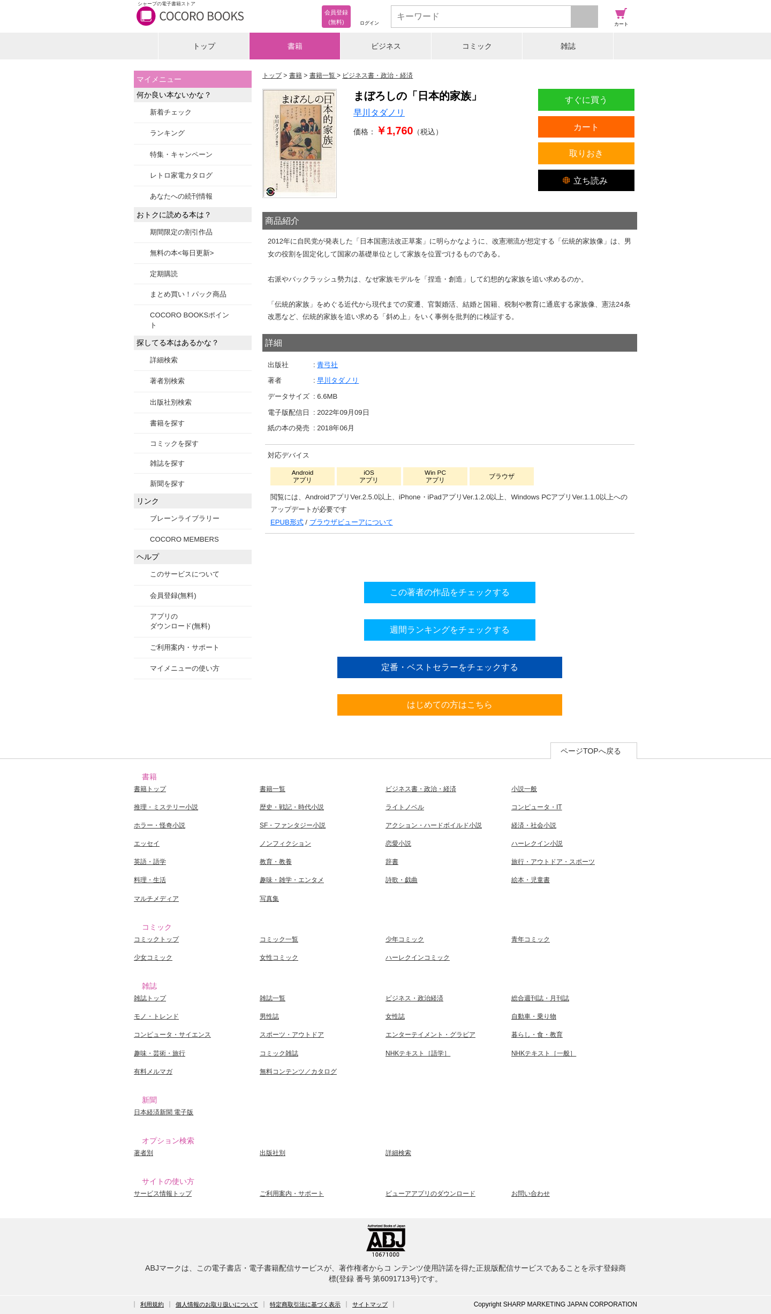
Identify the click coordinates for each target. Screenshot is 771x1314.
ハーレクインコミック (418, 957)
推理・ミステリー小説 (166, 807)
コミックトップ (156, 939)
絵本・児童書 (530, 880)
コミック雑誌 (279, 1053)
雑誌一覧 (272, 998)
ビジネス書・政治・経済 (421, 789)
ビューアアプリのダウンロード (430, 1193)
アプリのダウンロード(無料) (180, 621)
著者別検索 (167, 381)
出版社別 (272, 1153)
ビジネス (386, 46)
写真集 (269, 898)
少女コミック (153, 957)
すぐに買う (586, 99)
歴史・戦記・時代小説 (292, 807)
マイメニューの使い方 (185, 668)
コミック (477, 46)
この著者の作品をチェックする (450, 592)
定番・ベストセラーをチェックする (449, 667)
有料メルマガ (153, 1071)
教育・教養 (276, 861)
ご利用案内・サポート (185, 647)
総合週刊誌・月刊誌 (540, 998)
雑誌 (568, 46)
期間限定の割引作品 (181, 232)
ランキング (167, 133)
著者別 (143, 1153)
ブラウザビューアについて (351, 522)
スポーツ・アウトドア (292, 1034)
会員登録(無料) (173, 595)
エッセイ (147, 843)
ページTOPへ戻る (591, 751)
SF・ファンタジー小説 (293, 825)
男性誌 (269, 1016)
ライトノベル (405, 807)
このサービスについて (185, 574)
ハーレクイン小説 (537, 843)
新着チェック (171, 112)
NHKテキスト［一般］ (543, 1053)
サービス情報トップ (163, 1193)
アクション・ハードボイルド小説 (434, 825)
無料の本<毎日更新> (182, 253)
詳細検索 (164, 360)
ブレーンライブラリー (185, 518)
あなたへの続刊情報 (181, 196)
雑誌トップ (150, 998)
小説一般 (524, 789)
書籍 (295, 46)
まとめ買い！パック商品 (188, 294)
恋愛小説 (398, 843)
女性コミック (279, 957)
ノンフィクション (285, 843)
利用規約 (152, 1304)
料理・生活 (150, 880)
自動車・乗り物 (533, 1016)
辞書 (392, 861)
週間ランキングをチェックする (450, 629)
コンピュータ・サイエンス (172, 1034)
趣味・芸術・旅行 (159, 1053)
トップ (204, 46)
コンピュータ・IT (536, 807)
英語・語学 (150, 861)
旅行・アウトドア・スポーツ (553, 861)
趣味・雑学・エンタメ (292, 880)
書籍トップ (150, 789)
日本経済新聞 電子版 (163, 1112)
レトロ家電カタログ (181, 175)
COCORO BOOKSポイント (189, 320)
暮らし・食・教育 (537, 1034)
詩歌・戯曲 (402, 880)
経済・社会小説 (533, 825)
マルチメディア (156, 898)
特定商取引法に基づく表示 (305, 1304)
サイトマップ (370, 1304)
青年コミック (530, 939)
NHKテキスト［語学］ (418, 1053)
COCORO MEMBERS (184, 539)
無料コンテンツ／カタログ (298, 1071)
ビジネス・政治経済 (414, 998)
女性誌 (395, 1016)
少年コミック (405, 939)
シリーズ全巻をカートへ (450, 554)
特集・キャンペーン (181, 154)
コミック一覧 (279, 939)
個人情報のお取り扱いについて (217, 1304)
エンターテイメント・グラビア (430, 1034)
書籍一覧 (272, 789)
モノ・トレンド (156, 1016)
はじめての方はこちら (450, 704)
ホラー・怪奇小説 (159, 825)
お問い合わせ (530, 1193)
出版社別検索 (171, 402)
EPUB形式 (287, 522)
